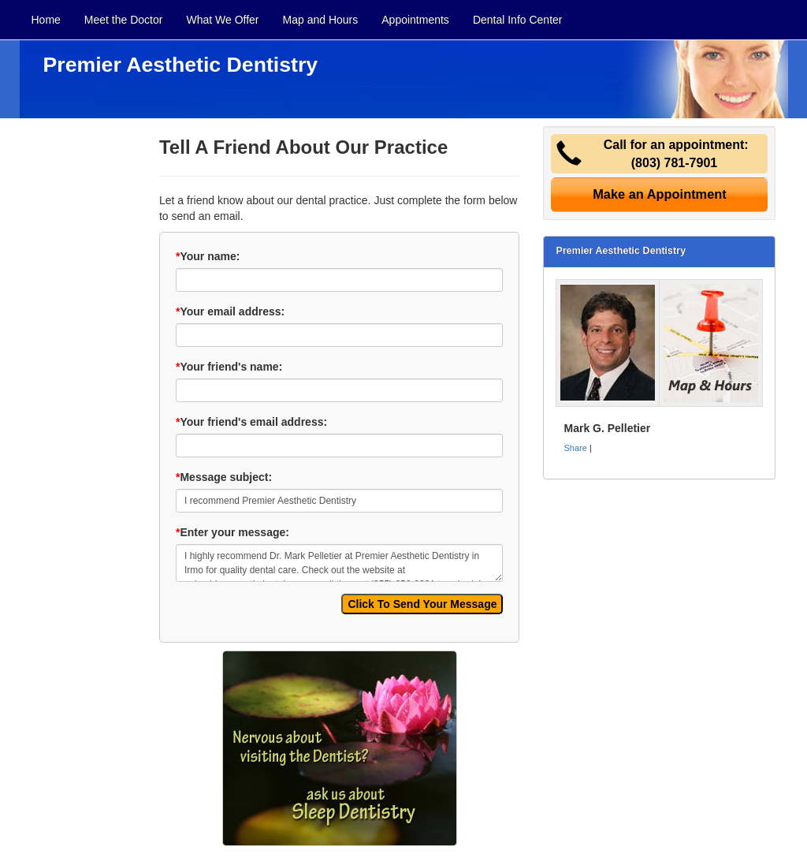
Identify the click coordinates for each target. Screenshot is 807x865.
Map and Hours (321, 19)
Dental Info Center (518, 19)
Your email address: (230, 311)
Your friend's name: (229, 366)
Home (46, 19)
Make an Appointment (660, 194)
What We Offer (222, 19)
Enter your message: (232, 532)
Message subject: (224, 477)
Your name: (208, 256)
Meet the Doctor (123, 19)
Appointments (415, 19)
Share (574, 448)
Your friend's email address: (251, 422)
